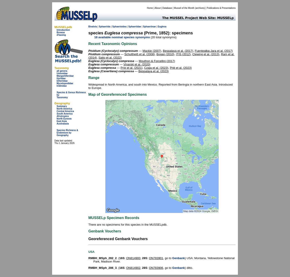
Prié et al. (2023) (181, 67)
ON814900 (133, 258)
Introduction (63, 30)
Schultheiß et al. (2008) (139, 54)
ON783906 (156, 268)
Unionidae (62, 73)
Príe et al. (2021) (132, 67)
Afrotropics (63, 116)
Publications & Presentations (221, 8)
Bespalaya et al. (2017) (178, 51)
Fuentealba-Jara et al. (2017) (214, 51)
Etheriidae (62, 81)
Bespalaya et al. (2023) (153, 71)
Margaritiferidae (65, 76)
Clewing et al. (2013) (205, 54)
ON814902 (133, 268)
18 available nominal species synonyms (122, 37)
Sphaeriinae (149, 26)
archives (200, 8)
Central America (65, 111)
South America (64, 113)
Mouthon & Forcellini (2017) (157, 61)
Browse (61, 32)
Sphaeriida (104, 26)
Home (150, 8)
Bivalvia (92, 26)
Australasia (63, 123)
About (158, 8)
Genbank (178, 258)
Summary (62, 106)
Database (167, 8)
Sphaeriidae (134, 26)
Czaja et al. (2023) (156, 67)
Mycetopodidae (65, 83)
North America (64, 108)
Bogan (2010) (165, 54)
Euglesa (162, 26)
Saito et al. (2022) (110, 57)
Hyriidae (61, 78)
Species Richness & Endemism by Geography (67, 132)
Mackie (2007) (152, 51)
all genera (62, 71)
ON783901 (156, 258)
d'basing (61, 35)
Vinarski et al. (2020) (136, 64)
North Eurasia (64, 118)
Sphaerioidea (119, 26)
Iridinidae (62, 86)
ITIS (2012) (183, 54)
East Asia (62, 121)
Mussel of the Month (184, 8)
